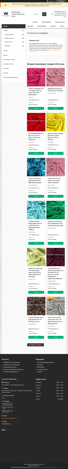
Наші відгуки (40, 367)
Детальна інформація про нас (45, 362)
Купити (36, 108)
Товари (5, 30)
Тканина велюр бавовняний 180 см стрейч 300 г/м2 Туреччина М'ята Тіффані (34, 225)
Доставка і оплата (8, 64)
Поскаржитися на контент (37, 467)
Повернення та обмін (9, 59)
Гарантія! (39, 371)
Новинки (5, 73)
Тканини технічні (60, 22)
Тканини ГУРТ (8, 42)
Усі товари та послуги (35, 345)
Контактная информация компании (13, 369)
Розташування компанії (9, 367)
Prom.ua (42, 464)
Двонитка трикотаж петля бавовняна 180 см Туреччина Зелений (55, 223)
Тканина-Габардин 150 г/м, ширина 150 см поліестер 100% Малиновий (36, 91)
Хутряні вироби (41, 26)
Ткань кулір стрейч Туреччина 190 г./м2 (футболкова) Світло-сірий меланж (55, 320)
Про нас (62, 26)
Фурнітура (30, 26)
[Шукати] (44, 14)
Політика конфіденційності (10, 77)
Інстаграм (40, 364)
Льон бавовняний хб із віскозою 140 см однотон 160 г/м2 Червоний (36, 136)
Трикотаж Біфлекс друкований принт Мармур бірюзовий (34, 180)
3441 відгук (52, 1)
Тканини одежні (46, 22)
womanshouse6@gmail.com (11, 371)
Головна (34, 22)
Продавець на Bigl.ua (34, 465)
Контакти (53, 26)
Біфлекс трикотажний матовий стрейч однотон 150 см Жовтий (55, 136)
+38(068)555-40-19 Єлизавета (11, 362)
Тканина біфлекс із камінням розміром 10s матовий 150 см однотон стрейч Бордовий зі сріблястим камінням (55, 273)
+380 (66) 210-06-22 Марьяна (11, 364)
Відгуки (5, 55)
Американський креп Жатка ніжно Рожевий (55, 89)
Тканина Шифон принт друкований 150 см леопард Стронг (36, 319)
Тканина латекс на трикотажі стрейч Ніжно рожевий (54, 180)
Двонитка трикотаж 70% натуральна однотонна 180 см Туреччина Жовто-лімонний (35, 272)
